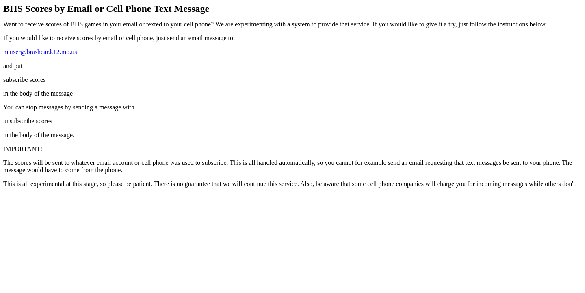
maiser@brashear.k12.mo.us (40, 51)
